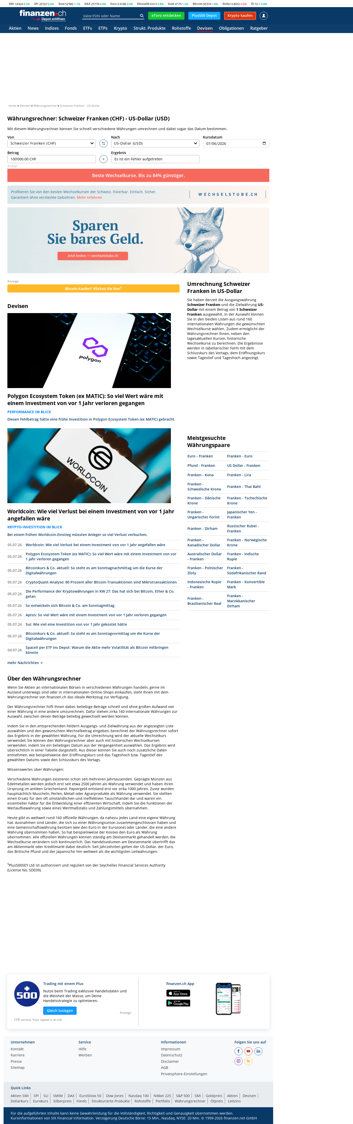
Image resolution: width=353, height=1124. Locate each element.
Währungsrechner (190, 1101)
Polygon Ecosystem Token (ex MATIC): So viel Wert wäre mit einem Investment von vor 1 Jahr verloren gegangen (85, 399)
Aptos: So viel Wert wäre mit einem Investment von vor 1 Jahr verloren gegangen (96, 614)
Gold (171, 4)
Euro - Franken (200, 456)
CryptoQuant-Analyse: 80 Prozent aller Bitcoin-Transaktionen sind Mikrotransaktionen (101, 582)
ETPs (103, 28)
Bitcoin (197, 4)
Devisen (205, 28)
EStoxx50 (143, 4)
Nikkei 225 (162, 1095)
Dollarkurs (19, 1101)
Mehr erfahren (89, 197)
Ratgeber (259, 28)
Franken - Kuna (200, 474)
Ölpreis (217, 1101)
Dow (61, 4)
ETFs (87, 28)
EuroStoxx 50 (90, 1095)
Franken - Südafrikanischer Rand (246, 570)
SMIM (58, 1095)
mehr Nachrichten (24, 662)
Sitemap (18, 1068)
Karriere (18, 1055)
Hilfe (82, 1049)
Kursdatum (236, 141)
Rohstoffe (181, 28)
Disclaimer (170, 1062)
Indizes (52, 28)
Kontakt (17, 1049)
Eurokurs (40, 1101)
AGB (164, 1068)
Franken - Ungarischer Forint (203, 514)
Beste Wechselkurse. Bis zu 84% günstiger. (138, 175)
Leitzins (234, 1101)
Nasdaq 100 (138, 1095)
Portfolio (163, 1101)
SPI (36, 4)
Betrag (51, 156)
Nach (155, 141)
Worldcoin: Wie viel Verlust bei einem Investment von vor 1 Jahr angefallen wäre (90, 515)
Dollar (227, 4)
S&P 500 (183, 1095)
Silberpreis (62, 1101)
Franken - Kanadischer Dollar (203, 542)
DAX (87, 4)
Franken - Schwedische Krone (204, 486)
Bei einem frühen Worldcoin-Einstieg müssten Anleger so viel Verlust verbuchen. (77, 534)
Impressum (170, 1049)
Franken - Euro (240, 456)
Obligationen (231, 28)
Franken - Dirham (202, 528)
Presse (16, 1062)
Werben (85, 1055)
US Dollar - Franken (243, 465)
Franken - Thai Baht (244, 486)
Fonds (71, 28)
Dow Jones (115, 1095)
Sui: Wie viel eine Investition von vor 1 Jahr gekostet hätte (76, 624)
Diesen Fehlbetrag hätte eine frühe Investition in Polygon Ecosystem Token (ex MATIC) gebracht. (91, 419)
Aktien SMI (20, 1095)
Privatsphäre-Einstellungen (184, 1074)
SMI (11, 4)
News (33, 28)
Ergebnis (155, 156)
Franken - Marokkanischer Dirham (241, 600)
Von (51, 141)
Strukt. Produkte (150, 28)
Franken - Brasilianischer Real (204, 601)
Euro (113, 4)
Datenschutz (171, 1055)
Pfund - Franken (201, 465)
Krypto (120, 28)
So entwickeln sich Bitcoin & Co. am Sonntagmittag (70, 605)
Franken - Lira (239, 474)
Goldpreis (214, 1095)
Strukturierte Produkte (111, 1101)
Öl (252, 4)
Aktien (15, 28)
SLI (45, 1095)
